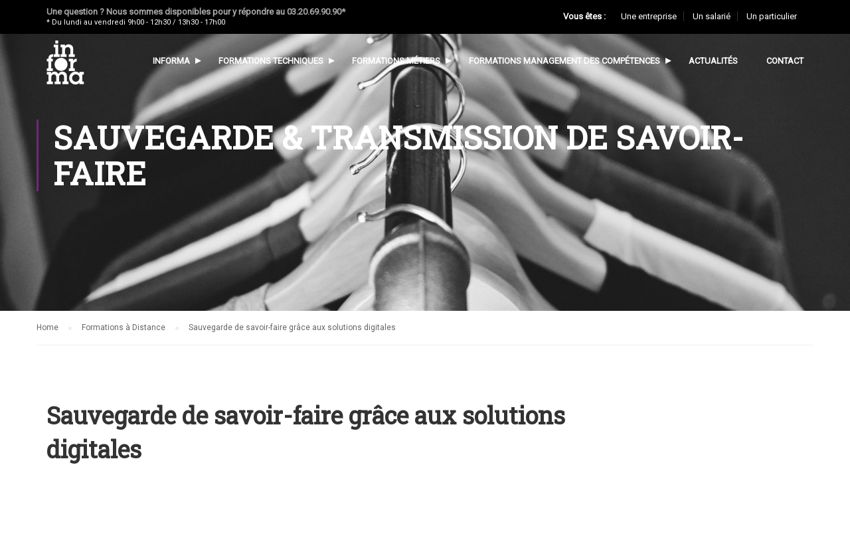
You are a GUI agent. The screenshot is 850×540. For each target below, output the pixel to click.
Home (47, 327)
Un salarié (711, 16)
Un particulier (771, 16)
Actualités (713, 61)
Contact (785, 61)
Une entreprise (649, 16)
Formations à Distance (123, 327)
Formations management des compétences (564, 61)
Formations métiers (396, 61)
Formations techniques (270, 61)
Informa (171, 61)
